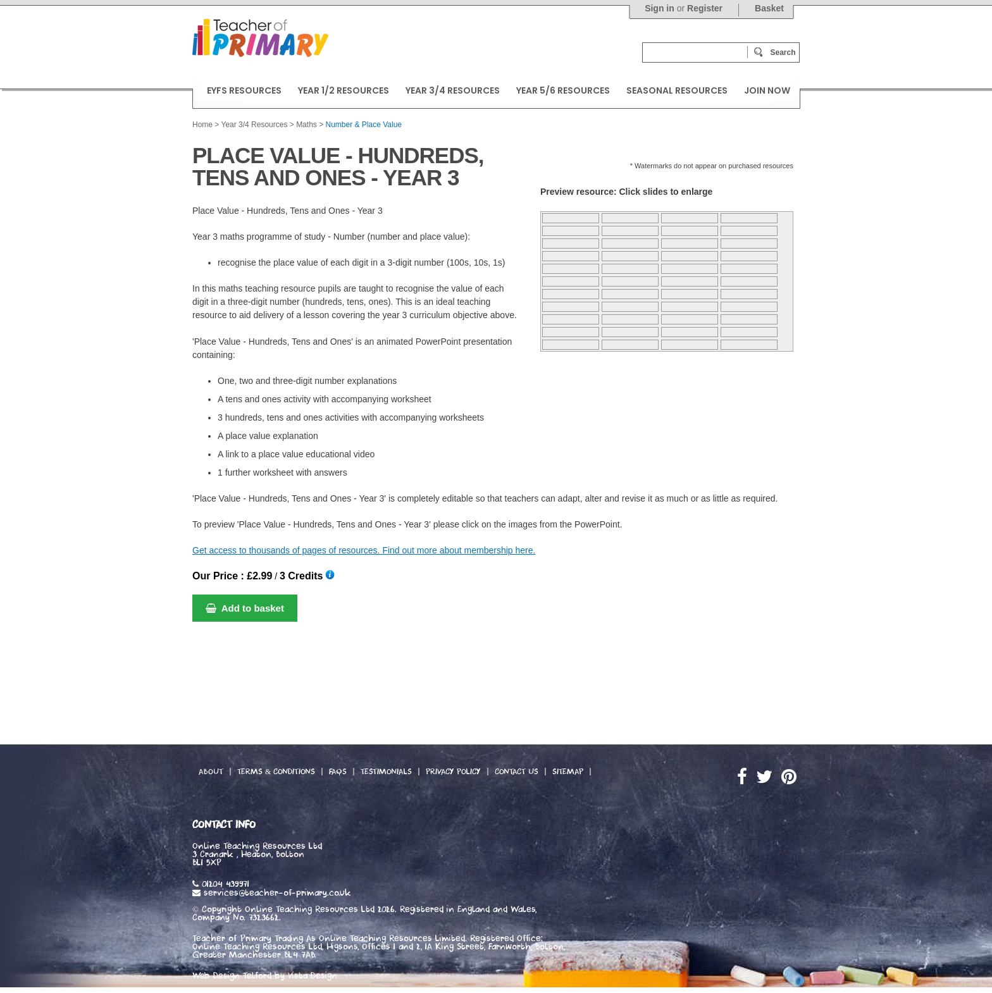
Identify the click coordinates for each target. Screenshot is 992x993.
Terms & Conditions (276, 771)
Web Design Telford (231, 976)
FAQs (338, 771)
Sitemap (567, 771)
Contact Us (516, 771)
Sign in (659, 8)
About (211, 771)
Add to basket (245, 608)
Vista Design (312, 976)
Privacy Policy (453, 771)
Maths (306, 124)
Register (704, 8)
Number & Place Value (364, 124)
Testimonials (386, 771)
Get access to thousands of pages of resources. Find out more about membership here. (363, 550)
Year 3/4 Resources (254, 124)
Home (202, 124)
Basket (769, 8)
